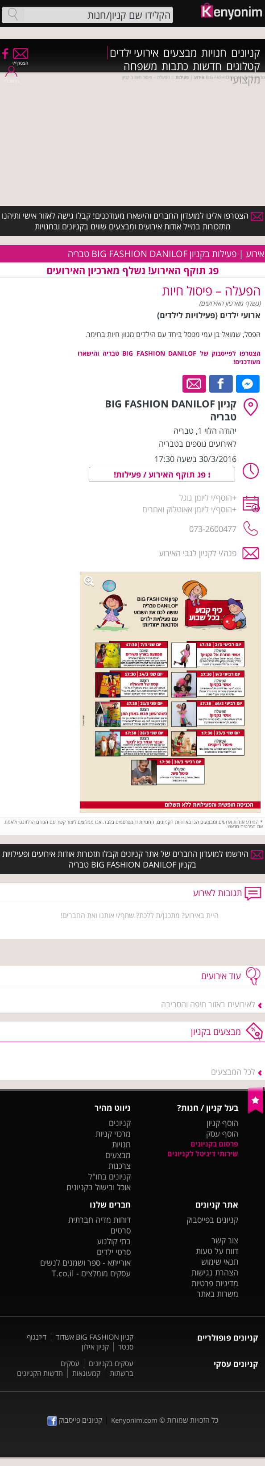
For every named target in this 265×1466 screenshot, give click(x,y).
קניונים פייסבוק (74, 1420)
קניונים (245, 52)
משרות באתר (217, 1293)
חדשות (207, 66)
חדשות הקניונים (40, 1373)
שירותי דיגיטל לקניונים (202, 1154)
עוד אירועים (221, 976)
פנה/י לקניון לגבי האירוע (197, 553)
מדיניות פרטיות (214, 1283)
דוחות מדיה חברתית (99, 1219)
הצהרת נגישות (214, 1272)
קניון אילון (95, 1347)
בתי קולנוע (114, 1241)
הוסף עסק (222, 1133)
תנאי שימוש (219, 1261)
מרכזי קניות (113, 1133)
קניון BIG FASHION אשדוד (94, 1337)
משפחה (140, 66)
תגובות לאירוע (217, 893)
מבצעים (180, 52)
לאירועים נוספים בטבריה (197, 443)
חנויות (214, 52)
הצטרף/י (20, 60)
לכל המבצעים (233, 1071)
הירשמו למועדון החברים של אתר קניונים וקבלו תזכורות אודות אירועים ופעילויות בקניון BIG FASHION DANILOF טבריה (132, 859)
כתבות (174, 66)
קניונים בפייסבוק (212, 1219)
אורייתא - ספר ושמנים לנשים (85, 1262)
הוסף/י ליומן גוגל (205, 497)
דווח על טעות (217, 1251)
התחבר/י (11, 78)
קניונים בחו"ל (109, 1176)
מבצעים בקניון (216, 1032)
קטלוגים (243, 66)
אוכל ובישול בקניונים (98, 1187)
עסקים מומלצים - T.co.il (91, 1273)
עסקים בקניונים (111, 1363)
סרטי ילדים (114, 1251)
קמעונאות (86, 1373)
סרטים (121, 1230)
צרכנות (119, 1165)
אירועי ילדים (134, 52)
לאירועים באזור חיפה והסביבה (208, 1004)
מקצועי (245, 79)
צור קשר (224, 1240)
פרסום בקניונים (214, 1144)
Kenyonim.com (134, 1420)
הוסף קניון (222, 1122)
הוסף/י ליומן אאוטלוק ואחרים (187, 509)
